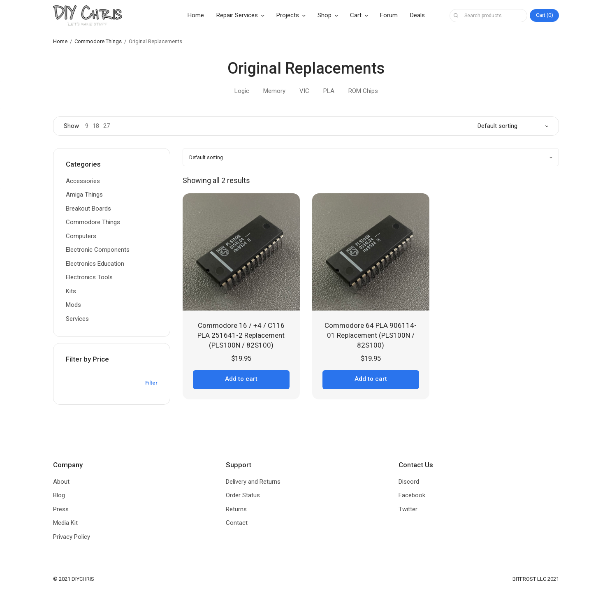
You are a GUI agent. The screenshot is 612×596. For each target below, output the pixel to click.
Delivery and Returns (253, 481)
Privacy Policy (71, 536)
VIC (304, 91)
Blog (59, 495)
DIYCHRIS (83, 579)
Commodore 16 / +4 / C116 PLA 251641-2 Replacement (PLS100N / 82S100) (241, 335)
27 (106, 126)
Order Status (243, 495)
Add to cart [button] (241, 379)
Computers (81, 236)
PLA (328, 91)
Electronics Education (95, 263)
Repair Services (237, 15)
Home (196, 15)
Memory (274, 91)
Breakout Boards (88, 208)
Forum (389, 15)
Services (77, 318)
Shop (325, 15)
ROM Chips (363, 91)
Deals (417, 15)
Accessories (83, 181)
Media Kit (65, 522)
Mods (73, 304)
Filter (151, 383)
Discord (409, 481)
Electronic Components (98, 249)
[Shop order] (513, 126)
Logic (241, 91)
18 (96, 126)
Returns (236, 509)
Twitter (408, 509)
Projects (287, 15)
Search (456, 15)
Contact (237, 522)
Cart (356, 15)
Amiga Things (84, 194)
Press (61, 509)
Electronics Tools (89, 277)
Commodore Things (98, 41)
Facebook (412, 495)
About (61, 481)
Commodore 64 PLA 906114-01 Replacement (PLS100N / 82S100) (371, 335)
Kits (71, 291)
